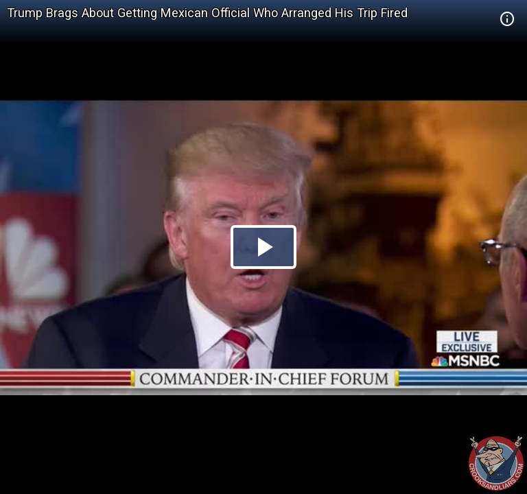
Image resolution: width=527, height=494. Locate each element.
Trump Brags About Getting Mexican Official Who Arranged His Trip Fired (207, 12)
